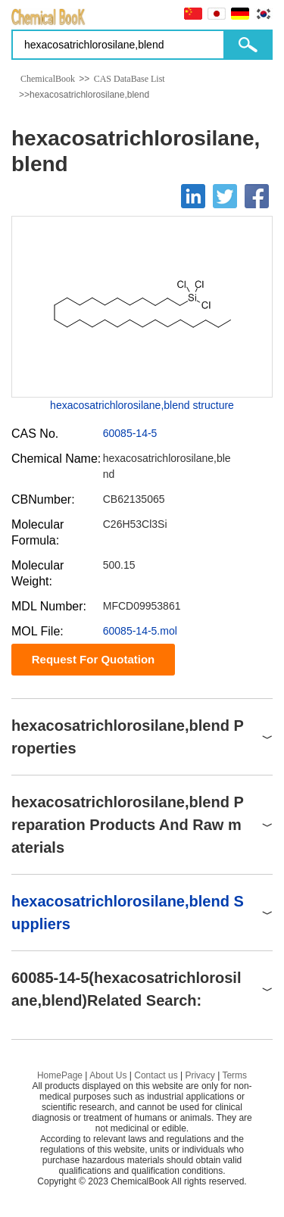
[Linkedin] (193, 196)
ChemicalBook (47, 78)
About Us (107, 1075)
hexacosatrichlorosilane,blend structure (142, 405)
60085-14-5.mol (140, 631)
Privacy (199, 1075)
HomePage (60, 1075)
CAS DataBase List (129, 78)
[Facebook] (257, 196)
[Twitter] (225, 196)
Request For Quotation (93, 659)
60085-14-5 (130, 433)
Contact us (155, 1075)
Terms (234, 1075)
